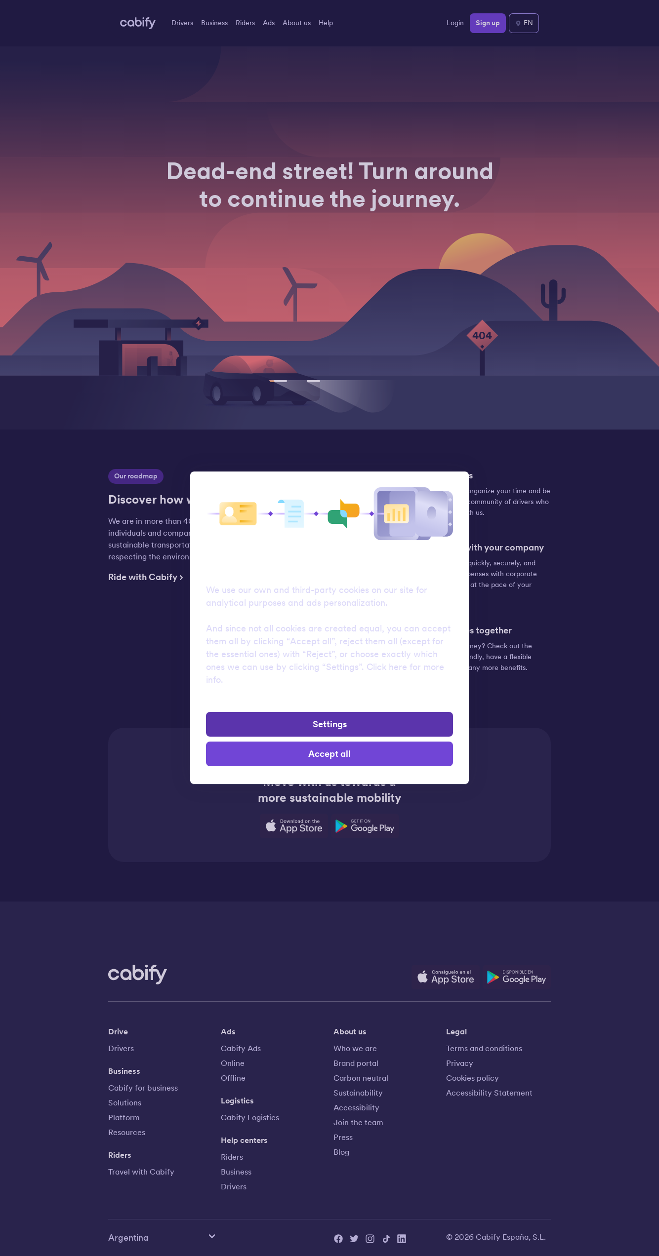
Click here (387, 667)
